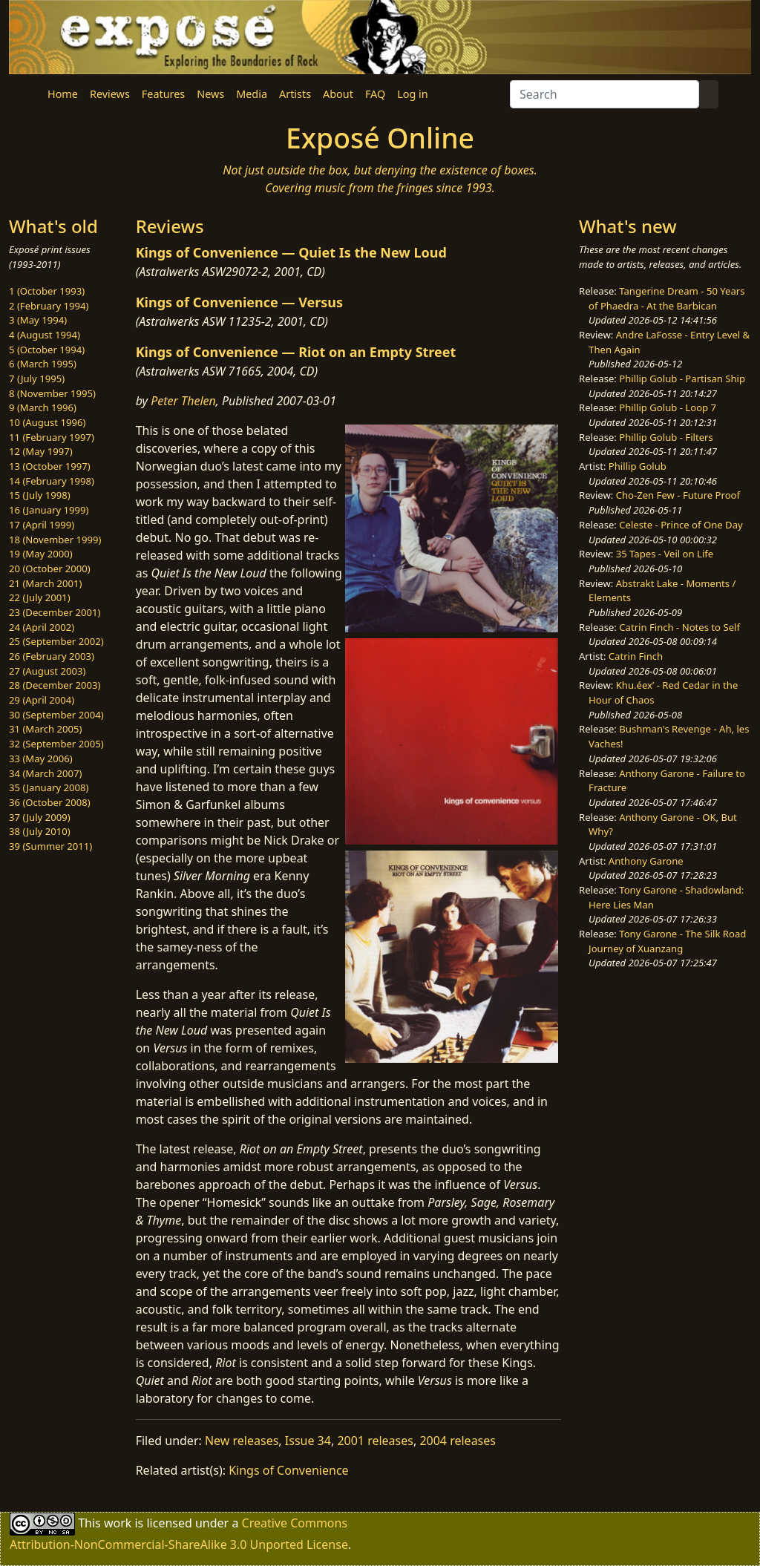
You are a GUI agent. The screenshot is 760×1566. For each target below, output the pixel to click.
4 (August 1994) (44, 334)
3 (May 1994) (38, 320)
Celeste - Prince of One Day (680, 524)
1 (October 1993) (47, 291)
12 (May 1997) (41, 451)
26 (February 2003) (51, 656)
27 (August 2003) (47, 671)
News (210, 94)
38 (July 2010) (40, 831)
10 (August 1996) (47, 422)
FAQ (375, 94)
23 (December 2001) (54, 612)
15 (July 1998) (40, 495)
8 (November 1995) (52, 393)
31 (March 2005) (45, 729)
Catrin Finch (636, 656)
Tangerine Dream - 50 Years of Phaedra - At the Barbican (666, 298)
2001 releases (375, 1440)
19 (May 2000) (41, 553)
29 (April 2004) (41, 700)
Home (63, 94)
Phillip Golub (637, 466)
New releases (241, 1440)
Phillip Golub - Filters (665, 437)
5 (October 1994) (47, 349)
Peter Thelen (183, 401)
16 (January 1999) (48, 510)
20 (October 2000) (50, 568)
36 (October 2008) (50, 802)
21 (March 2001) (45, 583)
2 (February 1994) (48, 305)
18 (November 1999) (55, 539)
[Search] (604, 94)
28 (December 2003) (54, 685)
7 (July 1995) (37, 378)
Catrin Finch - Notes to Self (679, 627)
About (338, 94)
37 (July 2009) (40, 817)
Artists (295, 94)
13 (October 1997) (50, 466)
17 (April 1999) (41, 524)
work (117, 1523)
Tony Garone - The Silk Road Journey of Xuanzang (667, 941)
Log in (412, 94)
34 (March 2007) (45, 773)
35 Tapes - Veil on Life (665, 553)
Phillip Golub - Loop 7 (667, 407)
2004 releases (457, 1440)
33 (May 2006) (41, 758)
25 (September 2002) (56, 641)
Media (251, 94)
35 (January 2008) (48, 787)
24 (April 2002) (41, 627)
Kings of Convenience (288, 1470)
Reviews (110, 94)
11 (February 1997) (51, 437)
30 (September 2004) (56, 714)
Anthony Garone (646, 861)
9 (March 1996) (42, 407)
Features (163, 94)
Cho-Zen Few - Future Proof (678, 495)
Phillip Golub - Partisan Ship (682, 378)
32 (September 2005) (56, 743)
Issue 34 (308, 1440)
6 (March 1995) (42, 363)
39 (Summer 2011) (50, 846)
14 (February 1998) (51, 481)
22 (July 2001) (40, 597)
